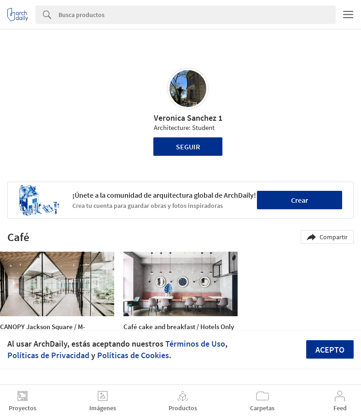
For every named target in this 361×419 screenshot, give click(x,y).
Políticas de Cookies (133, 355)
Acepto (329, 349)
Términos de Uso (195, 343)
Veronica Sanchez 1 (188, 117)
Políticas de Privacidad (48, 355)
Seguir (188, 146)
